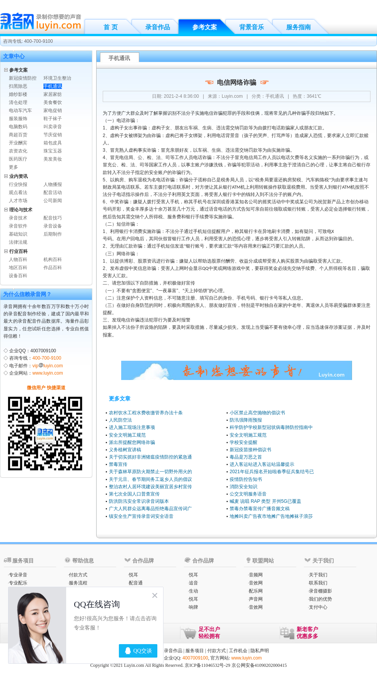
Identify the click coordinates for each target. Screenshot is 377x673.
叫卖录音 (52, 126)
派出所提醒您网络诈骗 (132, 442)
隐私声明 (259, 650)
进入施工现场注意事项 (132, 427)
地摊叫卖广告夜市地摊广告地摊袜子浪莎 (271, 516)
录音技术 (18, 218)
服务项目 (194, 650)
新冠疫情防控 (23, 78)
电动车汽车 (20, 110)
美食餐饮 (52, 102)
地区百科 (18, 267)
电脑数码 (18, 126)
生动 (193, 591)
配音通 (136, 583)
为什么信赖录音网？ (27, 294)
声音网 (256, 599)
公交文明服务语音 (248, 494)
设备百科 (18, 275)
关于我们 (318, 575)
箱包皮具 (52, 143)
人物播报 (52, 184)
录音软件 (18, 226)
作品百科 (52, 267)
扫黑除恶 (18, 86)
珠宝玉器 (52, 151)
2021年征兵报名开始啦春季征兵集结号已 (272, 471)
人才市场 (18, 200)
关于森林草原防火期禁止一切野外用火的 (150, 471)
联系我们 (318, 583)
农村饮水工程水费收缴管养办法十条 (146, 412)
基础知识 (18, 234)
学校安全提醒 (243, 442)
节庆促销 (52, 134)
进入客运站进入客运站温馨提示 (262, 464)
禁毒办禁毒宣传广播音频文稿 (260, 508)
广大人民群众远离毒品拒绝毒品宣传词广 (150, 508)
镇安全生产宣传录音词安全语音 (141, 516)
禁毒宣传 (118, 464)
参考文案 (204, 27)
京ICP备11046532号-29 (207, 665)
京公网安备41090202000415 (259, 665)
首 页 (110, 27)
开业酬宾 (18, 143)
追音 (193, 583)
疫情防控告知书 (246, 479)
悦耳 (133, 575)
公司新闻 (52, 200)
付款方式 (78, 575)
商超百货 (18, 134)
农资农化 (18, 151)
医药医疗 (18, 159)
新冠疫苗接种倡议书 (250, 449)
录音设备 (52, 226)
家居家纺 (52, 94)
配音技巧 (52, 218)
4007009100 (195, 658)
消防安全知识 (243, 486)
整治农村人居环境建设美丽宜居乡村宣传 (150, 486)
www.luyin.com (47, 373)
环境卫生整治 (57, 78)
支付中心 (318, 607)
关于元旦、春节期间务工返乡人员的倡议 (150, 479)
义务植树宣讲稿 (125, 449)
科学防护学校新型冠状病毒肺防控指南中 (271, 427)
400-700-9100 (46, 358)
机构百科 (52, 259)
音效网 (256, 583)
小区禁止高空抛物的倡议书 (257, 412)
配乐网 (256, 591)
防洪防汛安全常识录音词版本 (139, 501)
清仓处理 (18, 102)
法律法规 (18, 242)
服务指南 (298, 27)
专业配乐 (18, 583)
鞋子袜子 (52, 118)
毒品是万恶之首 (246, 457)
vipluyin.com (47, 365)
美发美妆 (52, 159)
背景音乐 (251, 27)
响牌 (193, 607)
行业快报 (18, 184)
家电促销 (52, 110)
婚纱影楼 (18, 94)
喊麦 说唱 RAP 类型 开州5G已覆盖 (265, 501)
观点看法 (18, 192)
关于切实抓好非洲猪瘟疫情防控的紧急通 (150, 457)
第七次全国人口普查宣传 (134, 494)
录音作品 (157, 27)
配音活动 (52, 192)
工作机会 (238, 650)
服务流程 (78, 583)
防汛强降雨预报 (246, 420)
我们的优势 (320, 599)
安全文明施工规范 (127, 435)
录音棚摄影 (320, 591)
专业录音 (18, 575)
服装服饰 (18, 118)
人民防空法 (120, 420)
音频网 (256, 575)
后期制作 (52, 234)
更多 (13, 167)
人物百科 (18, 259)
